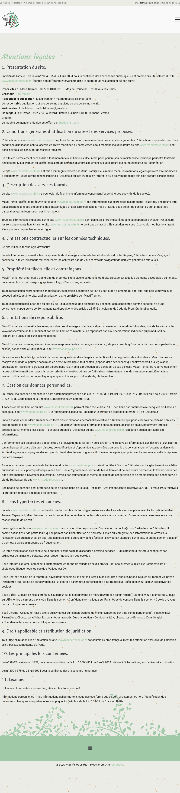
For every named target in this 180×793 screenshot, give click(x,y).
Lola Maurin (23, 94)
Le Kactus (118, 764)
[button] (90, 748)
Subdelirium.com (69, 122)
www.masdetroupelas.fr (16, 81)
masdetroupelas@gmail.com (149, 3)
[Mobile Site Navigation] (177, 19)
